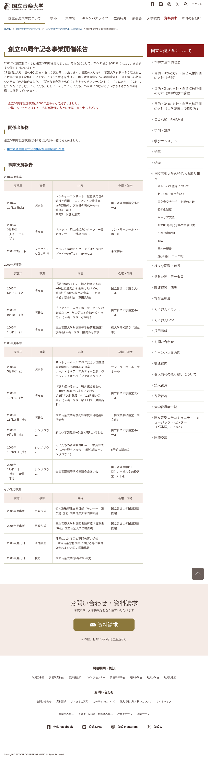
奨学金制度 (165, 209)
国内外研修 (165, 248)
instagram (169, 4)
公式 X (157, 726)
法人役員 (160, 385)
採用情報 (160, 331)
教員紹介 (120, 18)
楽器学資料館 (56, 677)
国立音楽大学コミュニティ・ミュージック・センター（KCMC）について (177, 422)
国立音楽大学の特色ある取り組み (64, 28)
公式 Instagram (127, 726)
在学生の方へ (124, 714)
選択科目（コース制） (172, 256)
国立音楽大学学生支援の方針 (176, 201)
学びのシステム (165, 141)
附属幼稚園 (170, 677)
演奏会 (137, 18)
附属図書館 (38, 677)
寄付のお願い (191, 18)
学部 (53, 18)
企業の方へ (143, 714)
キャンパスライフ (95, 18)
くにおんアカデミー (169, 309)
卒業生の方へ (66, 714)
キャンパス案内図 (167, 352)
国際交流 (160, 437)
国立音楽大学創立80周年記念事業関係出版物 (36, 149)
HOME (7, 28)
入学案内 (153, 18)
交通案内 (160, 363)
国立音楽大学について (24, 18)
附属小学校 (153, 677)
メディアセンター (95, 677)
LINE (161, 4)
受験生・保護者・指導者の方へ (95, 714)
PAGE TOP (198, 574)
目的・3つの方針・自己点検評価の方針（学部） (178, 75)
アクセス (197, 4)
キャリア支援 (166, 217)
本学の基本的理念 (167, 62)
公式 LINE (95, 726)
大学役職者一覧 (165, 407)
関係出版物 (168, 233)
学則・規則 (162, 130)
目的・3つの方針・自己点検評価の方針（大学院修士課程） (178, 91)
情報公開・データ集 (169, 276)
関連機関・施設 (165, 287)
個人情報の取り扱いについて (175, 374)
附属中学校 (136, 677)
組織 (157, 163)
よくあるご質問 (79, 701)
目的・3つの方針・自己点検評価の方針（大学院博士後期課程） (178, 106)
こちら (117, 639)
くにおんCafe (164, 320)
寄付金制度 (162, 298)
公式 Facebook (63, 726)
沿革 (157, 152)
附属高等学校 (117, 677)
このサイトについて (104, 701)
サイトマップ (164, 701)
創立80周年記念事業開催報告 (176, 225)
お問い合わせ (164, 342)
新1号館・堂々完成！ (171, 193)
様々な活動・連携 (167, 265)
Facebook (152, 4)
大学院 (70, 18)
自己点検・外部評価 (169, 119)
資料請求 (170, 18)
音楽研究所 (75, 677)
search (186, 4)
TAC (160, 240)
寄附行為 (160, 396)
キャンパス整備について (173, 186)
